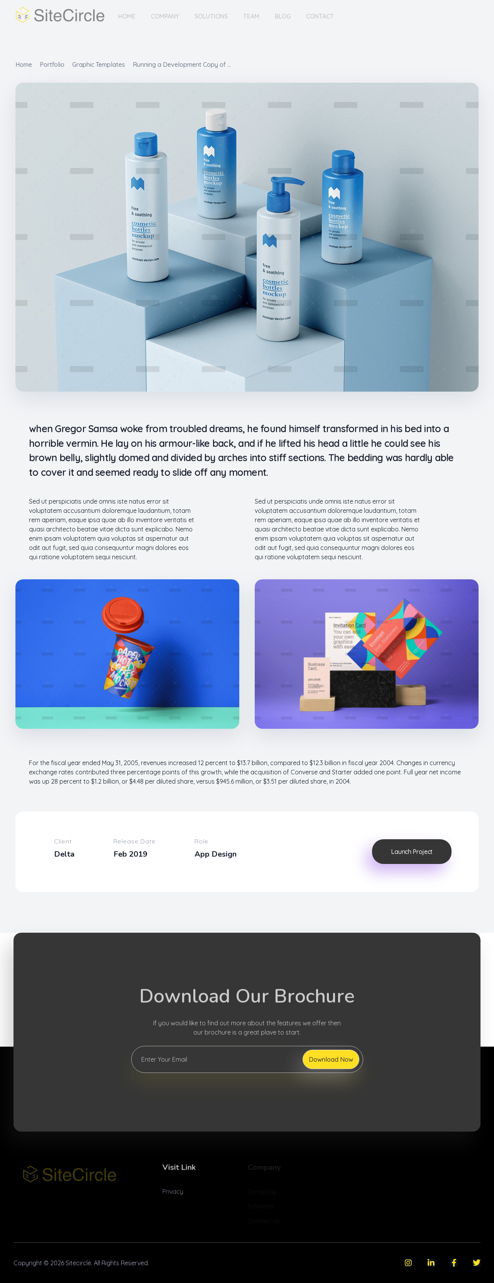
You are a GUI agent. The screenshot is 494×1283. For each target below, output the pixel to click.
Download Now (331, 1059)
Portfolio (52, 64)
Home (23, 64)
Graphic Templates (98, 64)
